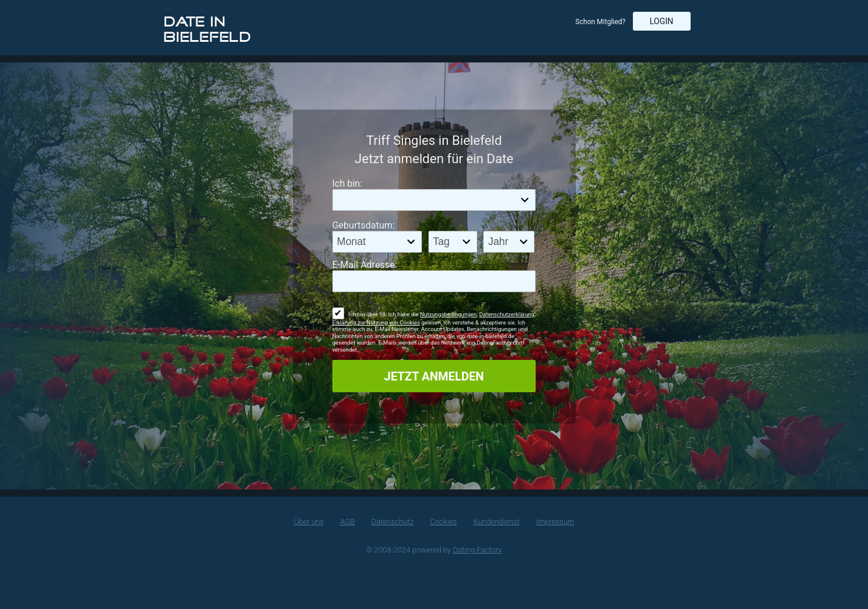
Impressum (555, 521)
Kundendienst (496, 521)
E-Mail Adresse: (364, 264)
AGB (347, 521)
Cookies (443, 521)
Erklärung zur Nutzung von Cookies (376, 322)
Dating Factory (477, 549)
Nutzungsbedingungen (448, 314)
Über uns (308, 521)
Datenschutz (392, 521)
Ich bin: (347, 183)
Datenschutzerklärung (506, 314)
